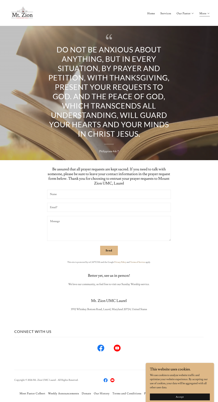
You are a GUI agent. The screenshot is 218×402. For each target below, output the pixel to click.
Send (109, 250)
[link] (22, 12)
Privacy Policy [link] (120, 262)
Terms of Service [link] (137, 262)
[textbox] (109, 194)
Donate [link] (86, 393)
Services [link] (165, 13)
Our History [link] (102, 393)
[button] (185, 13)
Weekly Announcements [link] (63, 393)
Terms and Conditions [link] (126, 393)
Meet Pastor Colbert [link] (32, 393)
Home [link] (151, 13)
